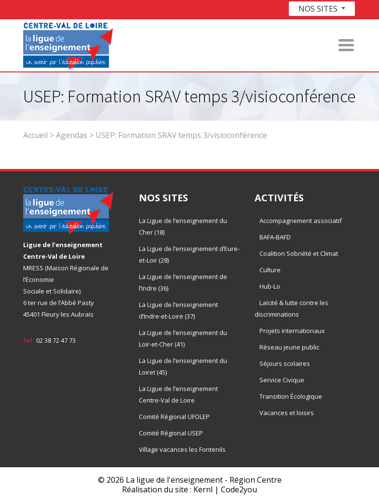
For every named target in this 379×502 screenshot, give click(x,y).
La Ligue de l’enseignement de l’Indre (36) (183, 282)
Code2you (239, 489)
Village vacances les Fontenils (182, 449)
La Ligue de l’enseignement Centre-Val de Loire (178, 394)
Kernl (203, 489)
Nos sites (318, 8)
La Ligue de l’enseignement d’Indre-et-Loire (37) (178, 310)
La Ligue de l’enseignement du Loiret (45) (183, 366)
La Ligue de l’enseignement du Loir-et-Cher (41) (183, 338)
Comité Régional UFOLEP (174, 416)
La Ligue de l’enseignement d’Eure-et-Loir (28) (189, 254)
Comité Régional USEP (171, 433)
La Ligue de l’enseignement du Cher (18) (183, 226)
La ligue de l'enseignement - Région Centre (204, 479)
